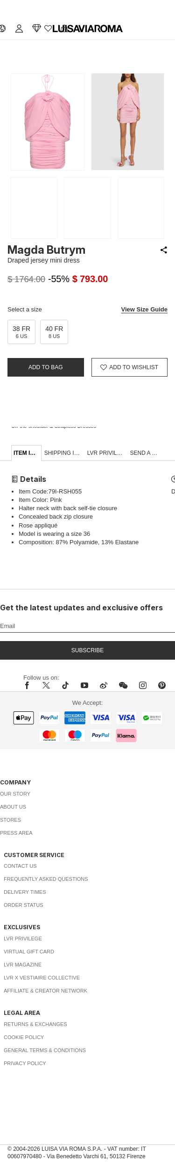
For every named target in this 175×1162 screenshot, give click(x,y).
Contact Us (20, 866)
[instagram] (142, 685)
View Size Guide (144, 309)
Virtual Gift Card (29, 951)
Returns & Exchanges (35, 1024)
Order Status (23, 905)
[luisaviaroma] (88, 29)
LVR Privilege (23, 938)
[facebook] (29, 685)
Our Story (15, 794)
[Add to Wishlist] (129, 367)
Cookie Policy (24, 1037)
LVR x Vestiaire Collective (42, 977)
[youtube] (84, 685)
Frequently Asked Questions (46, 879)
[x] (46, 685)
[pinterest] (162, 685)
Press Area (16, 833)
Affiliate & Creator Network (45, 990)
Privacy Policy (25, 1063)
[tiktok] (65, 685)
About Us (13, 807)
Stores (10, 820)
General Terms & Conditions (45, 1050)
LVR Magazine (23, 964)
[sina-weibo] (103, 685)
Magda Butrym (46, 250)
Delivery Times (25, 892)
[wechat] (123, 685)
